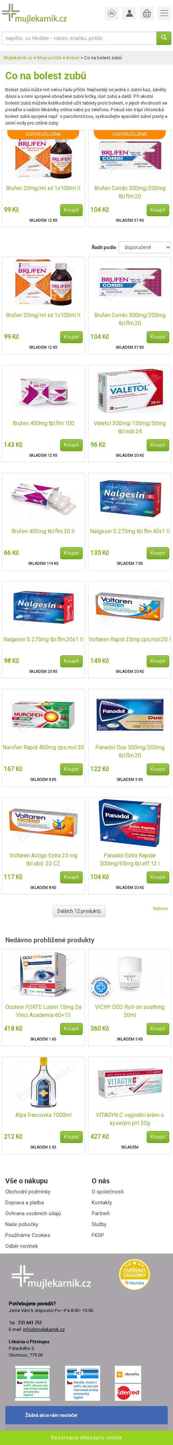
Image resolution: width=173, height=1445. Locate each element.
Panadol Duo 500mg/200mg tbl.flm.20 (130, 751)
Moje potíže (49, 57)
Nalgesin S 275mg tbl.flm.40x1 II (130, 531)
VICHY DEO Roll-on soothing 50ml (130, 1011)
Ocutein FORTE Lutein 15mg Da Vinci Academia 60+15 (43, 1011)
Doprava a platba (24, 1202)
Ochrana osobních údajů (33, 1213)
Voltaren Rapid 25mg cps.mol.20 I (130, 639)
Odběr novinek (21, 1246)
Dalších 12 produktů (79, 911)
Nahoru (160, 908)
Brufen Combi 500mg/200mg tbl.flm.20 (130, 192)
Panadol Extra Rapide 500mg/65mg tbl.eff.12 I (130, 859)
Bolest (72, 57)
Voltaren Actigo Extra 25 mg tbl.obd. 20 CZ (43, 859)
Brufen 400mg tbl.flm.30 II (43, 531)
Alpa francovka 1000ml (43, 1115)
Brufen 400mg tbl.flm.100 (43, 423)
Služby (99, 1224)
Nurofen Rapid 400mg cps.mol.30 (43, 747)
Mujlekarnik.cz (18, 57)
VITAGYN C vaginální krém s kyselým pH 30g (130, 1119)
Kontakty (102, 1202)
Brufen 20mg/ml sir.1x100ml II (43, 188)
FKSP (98, 1235)
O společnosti (108, 1192)
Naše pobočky (21, 1224)
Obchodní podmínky (27, 1192)
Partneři (101, 1213)
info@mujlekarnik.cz (44, 1329)
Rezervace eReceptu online (86, 1437)
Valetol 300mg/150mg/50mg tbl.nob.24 (130, 427)
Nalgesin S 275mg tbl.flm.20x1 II (43, 639)
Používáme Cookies (27, 1235)
